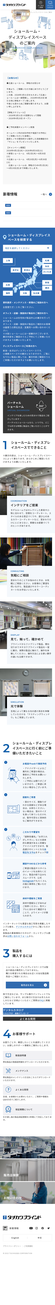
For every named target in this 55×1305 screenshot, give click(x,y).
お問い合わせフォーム (18, 960)
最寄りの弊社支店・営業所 (18, 351)
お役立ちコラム (34, 875)
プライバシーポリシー (12, 1285)
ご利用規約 (28, 1285)
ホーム (14, 12)
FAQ (42, 1024)
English (15, 1277)
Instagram (28, 905)
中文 (40, 1277)
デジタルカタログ (24, 951)
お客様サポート (10, 331)
